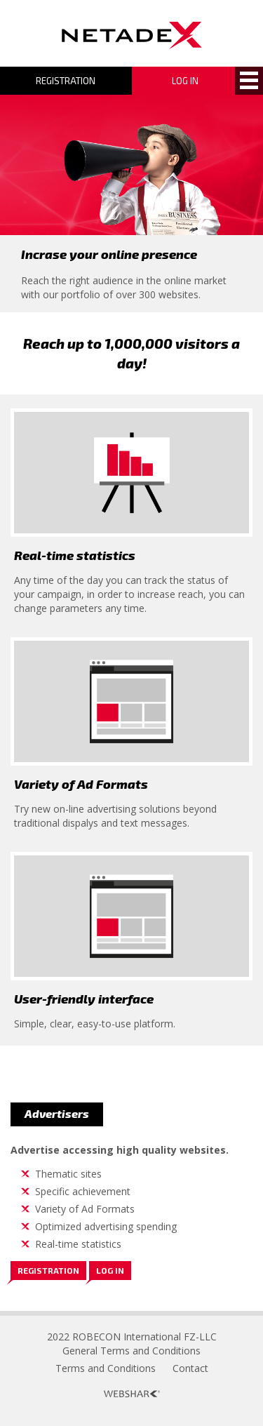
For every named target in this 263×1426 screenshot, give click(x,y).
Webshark (132, 1394)
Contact (190, 1368)
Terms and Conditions (105, 1368)
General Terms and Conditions (131, 1350)
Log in (110, 1270)
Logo (132, 35)
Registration (65, 80)
